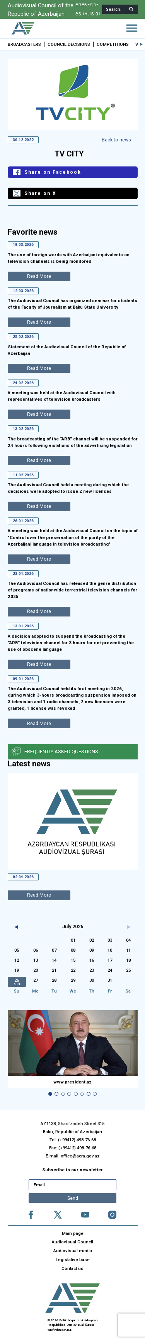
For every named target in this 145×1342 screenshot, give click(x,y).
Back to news (116, 139)
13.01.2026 (23, 626)
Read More (39, 895)
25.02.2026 (23, 336)
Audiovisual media (72, 1250)
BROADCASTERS (24, 44)
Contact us (72, 1268)
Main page (73, 1233)
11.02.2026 (23, 474)
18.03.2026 (23, 244)
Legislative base (73, 1259)
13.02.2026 (23, 429)
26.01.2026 (23, 521)
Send (72, 1198)
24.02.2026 (23, 382)
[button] (141, 44)
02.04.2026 (23, 877)
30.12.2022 (23, 139)
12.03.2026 (23, 290)
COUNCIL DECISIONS (69, 44)
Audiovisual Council (72, 1242)
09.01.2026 (23, 679)
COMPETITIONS (113, 44)
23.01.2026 (23, 573)
